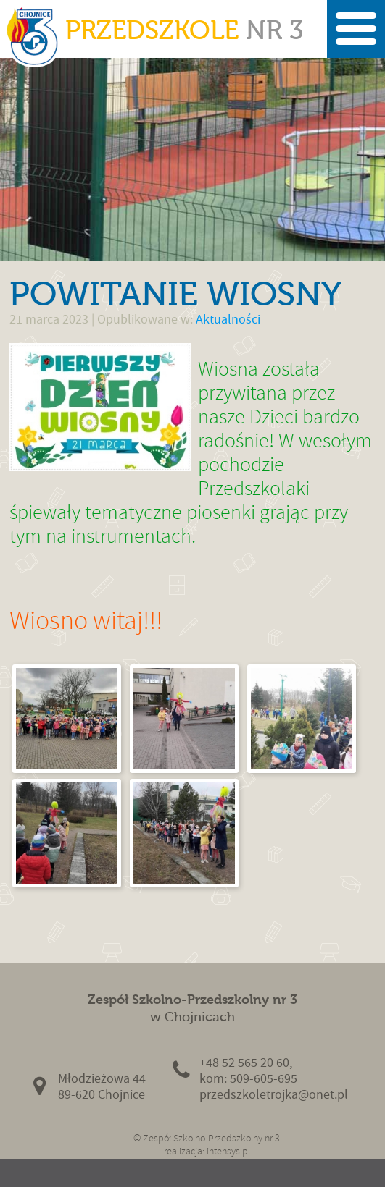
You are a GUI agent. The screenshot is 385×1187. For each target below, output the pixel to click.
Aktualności (228, 319)
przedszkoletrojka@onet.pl (273, 1094)
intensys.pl (228, 1151)
